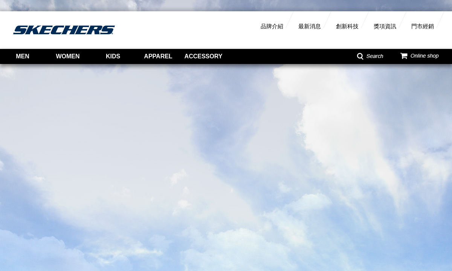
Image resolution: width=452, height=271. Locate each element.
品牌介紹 (272, 26)
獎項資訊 (385, 26)
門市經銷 (422, 26)
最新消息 (309, 26)
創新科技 (347, 26)
